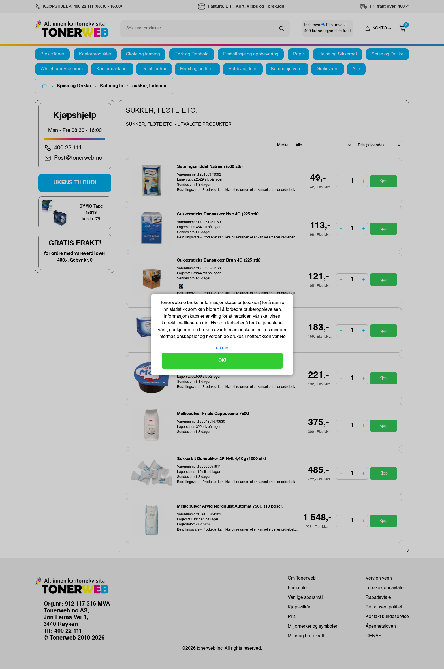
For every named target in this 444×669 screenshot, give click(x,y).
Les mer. (222, 348)
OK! (222, 360)
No (282, 337)
